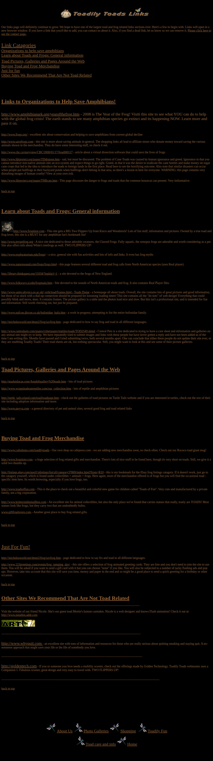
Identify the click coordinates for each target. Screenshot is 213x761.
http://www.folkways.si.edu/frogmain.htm (26, 283)
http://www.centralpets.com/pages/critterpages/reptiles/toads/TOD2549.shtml (48, 331)
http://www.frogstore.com (17, 459)
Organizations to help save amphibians (32, 50)
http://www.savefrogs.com (17, 141)
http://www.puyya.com (15, 408)
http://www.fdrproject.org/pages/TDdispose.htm (30, 159)
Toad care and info (101, 744)
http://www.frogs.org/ (14, 134)
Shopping (128, 731)
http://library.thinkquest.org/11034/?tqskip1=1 (29, 273)
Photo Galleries (96, 731)
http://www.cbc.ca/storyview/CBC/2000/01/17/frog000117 (37, 152)
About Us (65, 731)
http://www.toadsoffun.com (18, 489)
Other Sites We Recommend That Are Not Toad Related (46, 75)
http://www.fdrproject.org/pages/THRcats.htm (29, 180)
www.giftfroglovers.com (16, 512)
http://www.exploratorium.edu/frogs (23, 254)
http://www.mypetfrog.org (17, 241)
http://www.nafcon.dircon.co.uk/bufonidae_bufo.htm (33, 312)
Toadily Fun (157, 731)
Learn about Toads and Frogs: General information (42, 55)
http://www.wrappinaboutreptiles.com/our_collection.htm (36, 388)
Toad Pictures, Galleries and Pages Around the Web (43, 61)
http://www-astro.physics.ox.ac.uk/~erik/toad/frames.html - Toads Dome (45, 292)
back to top (8, 191)
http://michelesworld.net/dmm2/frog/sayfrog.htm (31, 322)
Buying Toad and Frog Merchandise (30, 66)
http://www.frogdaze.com (28, 231)
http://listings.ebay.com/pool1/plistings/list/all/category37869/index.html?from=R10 (52, 472)
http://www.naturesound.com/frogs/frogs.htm (28, 264)
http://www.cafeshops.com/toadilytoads (25, 450)
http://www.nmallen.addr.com (19, 615)
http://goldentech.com (19, 666)
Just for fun (10, 70)
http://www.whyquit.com (22, 643)
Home (132, 744)
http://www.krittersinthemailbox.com (23, 502)
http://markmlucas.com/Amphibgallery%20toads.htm (33, 381)
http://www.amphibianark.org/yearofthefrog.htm (40, 114)
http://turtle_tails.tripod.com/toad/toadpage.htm (30, 398)
